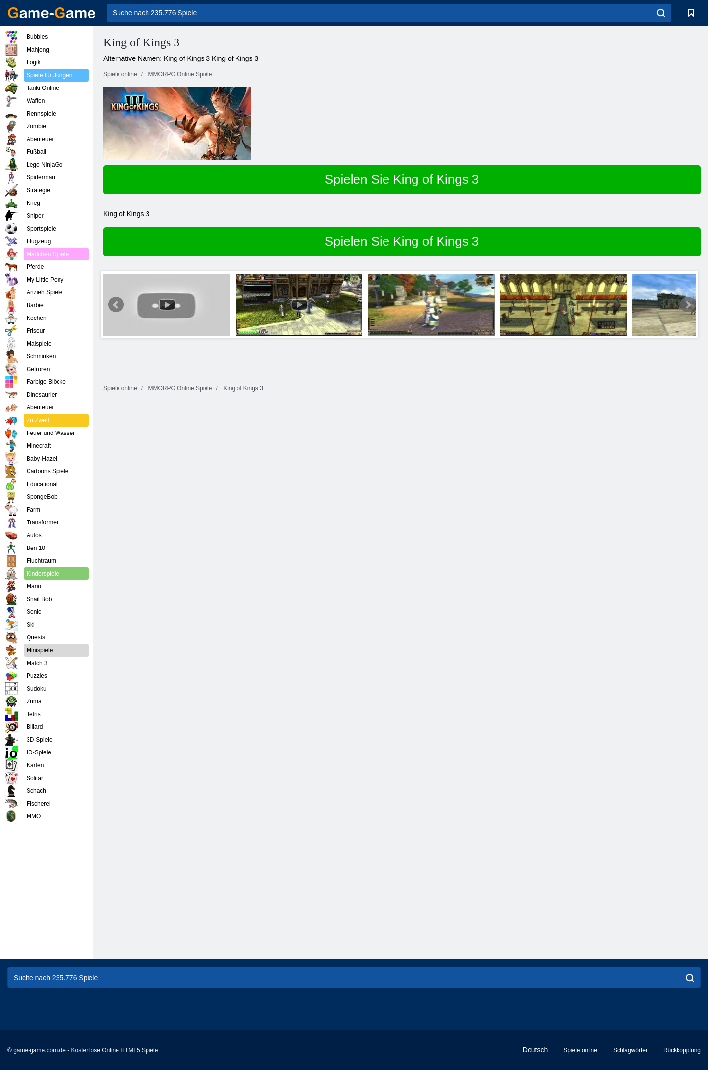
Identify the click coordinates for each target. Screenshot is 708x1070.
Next (688, 305)
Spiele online (580, 1050)
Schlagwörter (630, 1050)
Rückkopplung (682, 1050)
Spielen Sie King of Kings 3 (402, 179)
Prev (116, 305)
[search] (661, 12)
